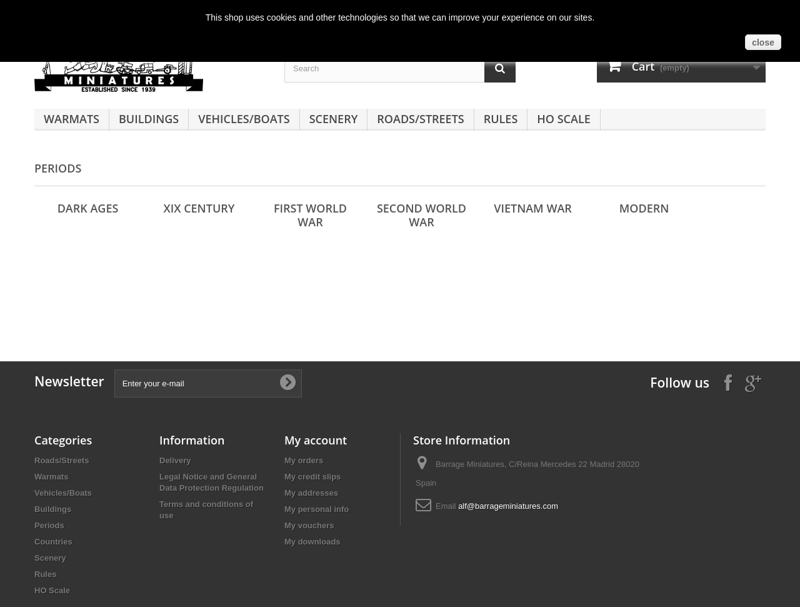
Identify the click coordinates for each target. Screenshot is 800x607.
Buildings (149, 118)
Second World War (421, 215)
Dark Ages (88, 208)
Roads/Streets (420, 118)
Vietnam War (533, 208)
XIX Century (199, 208)
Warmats (71, 118)
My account (315, 440)
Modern (644, 208)
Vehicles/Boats (243, 118)
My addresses (311, 493)
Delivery (175, 460)
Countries (53, 541)
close (763, 43)
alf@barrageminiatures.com (508, 506)
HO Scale (563, 118)
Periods (49, 525)
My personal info (316, 509)
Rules (501, 118)
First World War (310, 215)
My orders (303, 460)
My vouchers (309, 525)
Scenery (333, 118)
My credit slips (312, 476)
